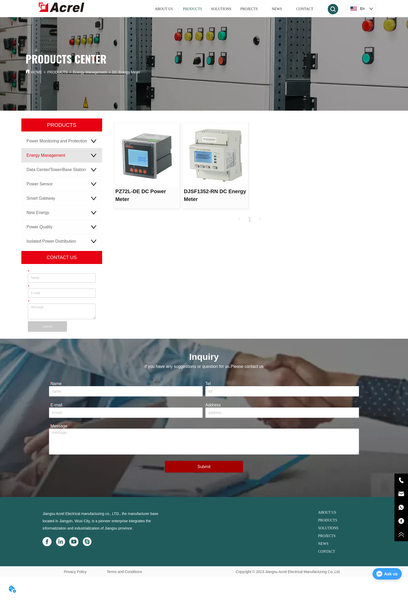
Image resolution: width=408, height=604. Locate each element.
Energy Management (90, 72)
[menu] (234, 9)
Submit (47, 326)
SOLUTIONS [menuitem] (221, 9)
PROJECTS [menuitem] (249, 9)
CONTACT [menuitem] (304, 9)
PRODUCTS (57, 72)
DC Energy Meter (126, 72)
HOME (36, 72)
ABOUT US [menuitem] (164, 9)
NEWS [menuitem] (277, 9)
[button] (192, 9)
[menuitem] (192, 9)
